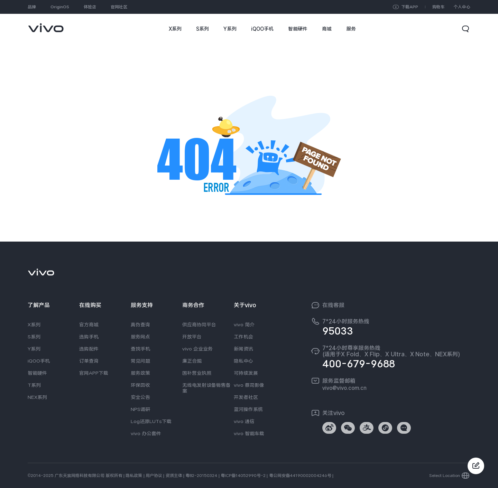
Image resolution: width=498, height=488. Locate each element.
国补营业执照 (196, 373)
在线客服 (333, 305)
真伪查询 (140, 324)
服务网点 (140, 336)
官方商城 (89, 324)
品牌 (32, 6)
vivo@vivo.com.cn (344, 388)
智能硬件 (37, 373)
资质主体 (174, 475)
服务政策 (140, 373)
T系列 (34, 385)
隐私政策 (134, 475)
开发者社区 (246, 397)
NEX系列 (37, 397)
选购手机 (89, 336)
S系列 (34, 336)
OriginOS (59, 6)
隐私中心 (243, 361)
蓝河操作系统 (248, 409)
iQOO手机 (39, 361)
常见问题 (140, 361)
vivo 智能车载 (249, 433)
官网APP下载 (93, 373)
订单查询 (89, 361)
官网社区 (119, 6)
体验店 (90, 6)
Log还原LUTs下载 (151, 421)
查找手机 (140, 348)
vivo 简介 (244, 324)
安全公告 (140, 397)
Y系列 (34, 348)
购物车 (438, 6)
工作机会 (243, 336)
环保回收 (140, 385)
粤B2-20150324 (201, 475)
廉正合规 (192, 361)
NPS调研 (140, 409)
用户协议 (154, 475)
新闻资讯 (243, 348)
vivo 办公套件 (146, 433)
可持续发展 (246, 373)
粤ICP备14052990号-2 (243, 475)
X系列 (34, 324)
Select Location (444, 475)
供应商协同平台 (199, 324)
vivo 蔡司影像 (249, 385)
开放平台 (192, 336)
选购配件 (89, 348)
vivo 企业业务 (197, 348)
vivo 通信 (244, 421)
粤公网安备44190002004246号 (300, 475)
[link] (46, 24)
